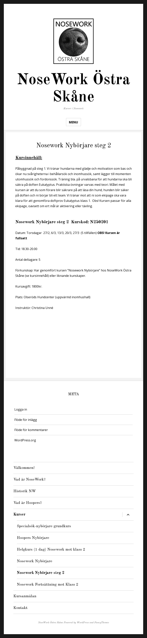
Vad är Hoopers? (27, 503)
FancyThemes (101, 622)
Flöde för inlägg (25, 420)
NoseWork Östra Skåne (50, 622)
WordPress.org (25, 440)
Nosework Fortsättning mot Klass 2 (47, 585)
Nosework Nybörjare (34, 561)
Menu (73, 122)
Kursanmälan (24, 596)
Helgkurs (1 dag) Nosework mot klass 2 (51, 550)
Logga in (20, 409)
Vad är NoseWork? (29, 480)
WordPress (83, 622)
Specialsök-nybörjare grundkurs (44, 526)
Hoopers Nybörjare (33, 538)
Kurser (19, 515)
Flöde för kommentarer (31, 430)
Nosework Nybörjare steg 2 (41, 573)
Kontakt (20, 608)
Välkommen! (24, 468)
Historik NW (24, 491)
